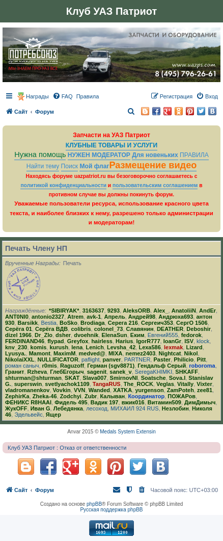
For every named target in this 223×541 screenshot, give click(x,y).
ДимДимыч (199, 402)
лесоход (96, 408)
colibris (81, 329)
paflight (90, 359)
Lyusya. (15, 353)
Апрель (114, 317)
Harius (124, 341)
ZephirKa (17, 396)
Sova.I (177, 378)
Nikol (191, 353)
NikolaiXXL (19, 359)
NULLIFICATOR (58, 359)
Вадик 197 (105, 402)
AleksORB (136, 310)
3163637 (93, 310)
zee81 (204, 390)
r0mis (49, 366)
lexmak (173, 347)
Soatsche (153, 378)
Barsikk (27, 323)
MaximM (64, 353)
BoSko (68, 323)
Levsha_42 (121, 347)
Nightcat (169, 353)
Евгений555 (163, 335)
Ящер (53, 414)
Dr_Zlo (43, 335)
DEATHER (170, 329)
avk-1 (94, 317)
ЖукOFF (16, 408)
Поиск (69, 166)
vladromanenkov (27, 390)
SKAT (72, 378)
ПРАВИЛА (194, 155)
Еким (137, 335)
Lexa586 (149, 347)
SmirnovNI (124, 378)
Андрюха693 (175, 317)
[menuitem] (62, 96)
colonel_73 (108, 329)
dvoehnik (86, 335)
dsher (63, 335)
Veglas (165, 384)
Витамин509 (164, 402)
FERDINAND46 (24, 341)
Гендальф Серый (161, 366)
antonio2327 (48, 317)
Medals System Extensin (128, 431)
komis (39, 347)
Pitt (201, 359)
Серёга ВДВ (51, 329)
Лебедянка (68, 408)
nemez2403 (141, 353)
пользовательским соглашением (155, 185)
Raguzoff (72, 366)
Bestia (49, 323)
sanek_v (120, 372)
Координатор (146, 396)
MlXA (115, 353)
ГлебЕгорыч (66, 372)
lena (76, 347)
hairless (102, 341)
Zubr (91, 396)
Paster (162, 359)
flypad (55, 341)
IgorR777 (148, 341)
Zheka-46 (45, 396)
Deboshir (198, 329)
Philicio (183, 359)
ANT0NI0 (17, 317)
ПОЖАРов (182, 396)
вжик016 (133, 402)
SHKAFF (186, 372)
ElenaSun (114, 335)
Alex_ (160, 310)
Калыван (112, 396)
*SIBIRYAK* (64, 310)
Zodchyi (70, 396)
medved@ (92, 353)
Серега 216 (123, 323)
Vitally (185, 384)
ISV (188, 341)
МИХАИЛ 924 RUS (134, 408)
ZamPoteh (180, 390)
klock (203, 341)
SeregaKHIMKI (153, 372)
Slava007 (94, 378)
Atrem (75, 317)
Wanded (99, 390)
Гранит (14, 372)
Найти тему (43, 166)
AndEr (207, 310)
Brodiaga (92, 323)
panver (112, 359)
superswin (28, 384)
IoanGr (172, 341)
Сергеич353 (157, 323)
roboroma (202, 366)
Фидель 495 (70, 402)
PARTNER (137, 359)
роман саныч (22, 366)
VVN (80, 390)
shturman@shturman (33, 378)
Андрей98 (141, 317)
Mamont (39, 353)
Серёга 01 (18, 329)
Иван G (40, 408)
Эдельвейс (28, 414)
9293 (113, 310)
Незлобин (175, 408)
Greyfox (78, 341)
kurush (58, 347)
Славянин (140, 329)
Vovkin (62, 390)
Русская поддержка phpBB (111, 509)
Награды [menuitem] (37, 96)
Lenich (94, 347)
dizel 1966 (18, 335)
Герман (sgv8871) (110, 366)
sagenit (97, 372)
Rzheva (37, 372)
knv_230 (16, 347)
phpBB (94, 504)
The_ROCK (138, 384)
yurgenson (149, 390)
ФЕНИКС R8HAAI (28, 402)
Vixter (204, 384)
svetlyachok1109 (67, 384)
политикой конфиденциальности (63, 185)
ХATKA (122, 390)
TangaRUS (107, 384)
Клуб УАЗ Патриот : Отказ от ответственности (67, 448)
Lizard (194, 347)
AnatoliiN (184, 310)
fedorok (191, 335)
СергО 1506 (191, 323)
